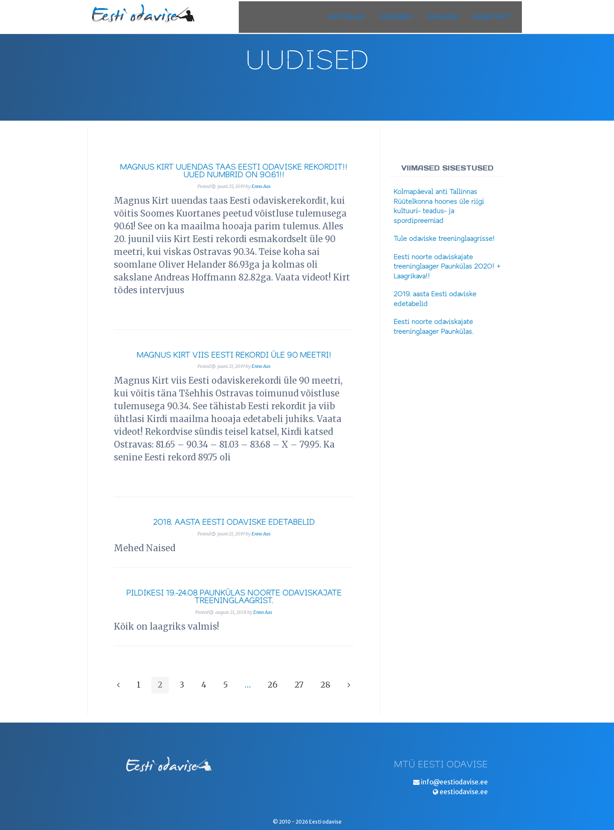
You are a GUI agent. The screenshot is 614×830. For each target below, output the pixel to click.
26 (273, 685)
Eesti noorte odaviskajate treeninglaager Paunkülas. (433, 326)
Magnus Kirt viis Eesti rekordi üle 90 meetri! (233, 355)
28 (325, 685)
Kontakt (499, 14)
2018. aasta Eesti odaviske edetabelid (234, 522)
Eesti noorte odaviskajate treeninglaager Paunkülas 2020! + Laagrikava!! (447, 266)
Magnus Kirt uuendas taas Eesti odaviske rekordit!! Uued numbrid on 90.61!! (234, 171)
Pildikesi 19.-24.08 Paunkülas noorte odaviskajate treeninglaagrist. (234, 597)
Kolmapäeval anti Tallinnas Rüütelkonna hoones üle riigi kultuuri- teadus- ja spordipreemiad (439, 206)
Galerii (449, 14)
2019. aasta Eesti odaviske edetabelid (435, 299)
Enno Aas (261, 186)
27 (299, 685)
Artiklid (353, 14)
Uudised (402, 14)
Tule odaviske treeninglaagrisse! (444, 239)
